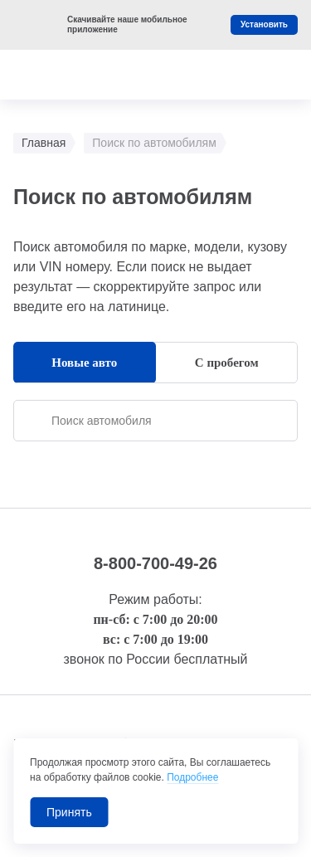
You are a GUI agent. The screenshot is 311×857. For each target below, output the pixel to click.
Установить (264, 24)
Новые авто (84, 362)
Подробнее (192, 777)
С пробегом (227, 362)
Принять (69, 812)
